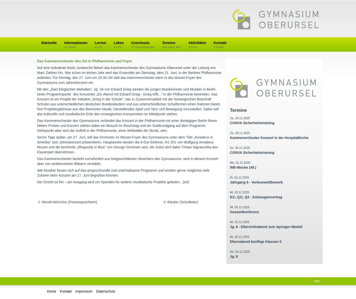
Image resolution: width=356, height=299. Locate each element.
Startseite (49, 43)
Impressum (83, 291)
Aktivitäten (197, 45)
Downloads (143, 45)
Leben (119, 45)
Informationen (75, 45)
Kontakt (220, 45)
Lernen (100, 45)
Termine (171, 45)
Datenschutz (105, 291)
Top (316, 281)
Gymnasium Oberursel (275, 20)
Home (51, 291)
